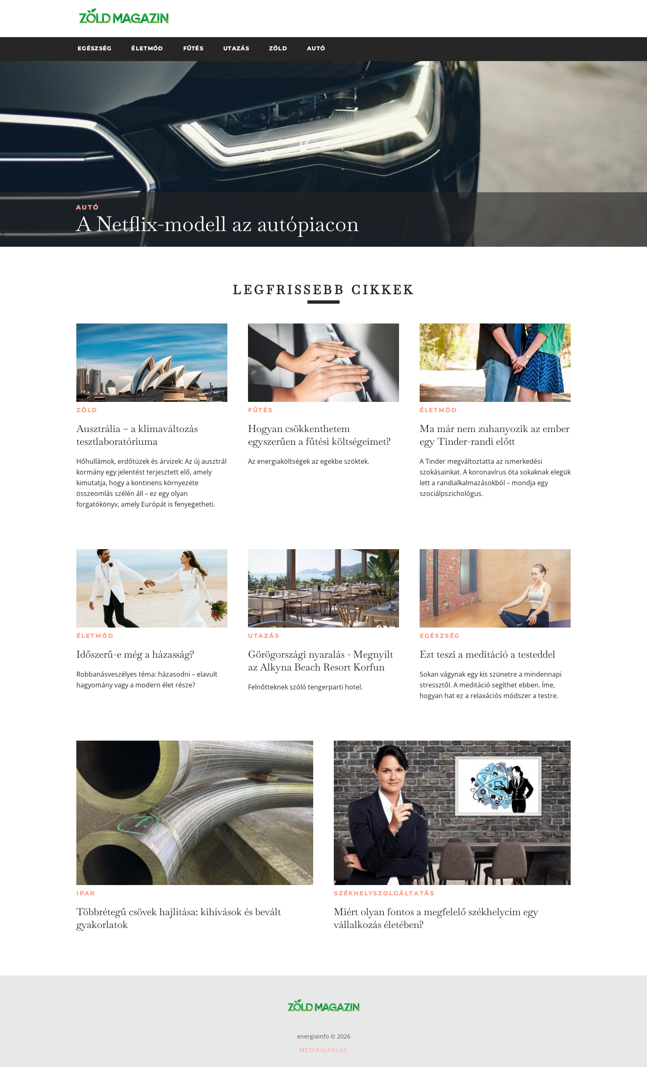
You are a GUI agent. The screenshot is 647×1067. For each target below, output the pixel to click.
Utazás (264, 636)
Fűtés (260, 410)
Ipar (85, 893)
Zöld (87, 410)
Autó (87, 207)
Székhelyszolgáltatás (384, 893)
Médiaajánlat (323, 1050)
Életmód (439, 410)
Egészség (440, 636)
